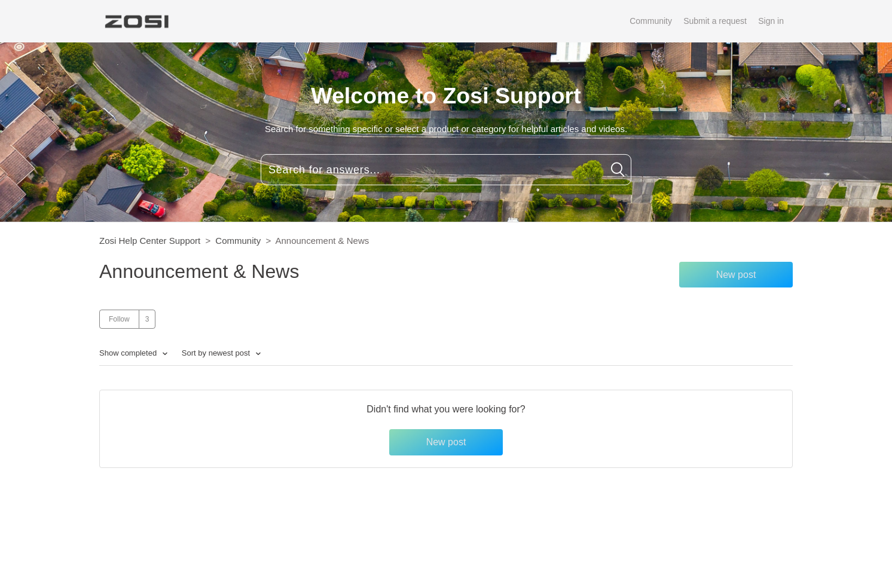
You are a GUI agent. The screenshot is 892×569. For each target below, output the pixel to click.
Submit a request (715, 21)
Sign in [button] (771, 21)
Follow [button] (119, 319)
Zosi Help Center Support (149, 240)
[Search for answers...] (446, 169)
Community (651, 21)
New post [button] (736, 275)
